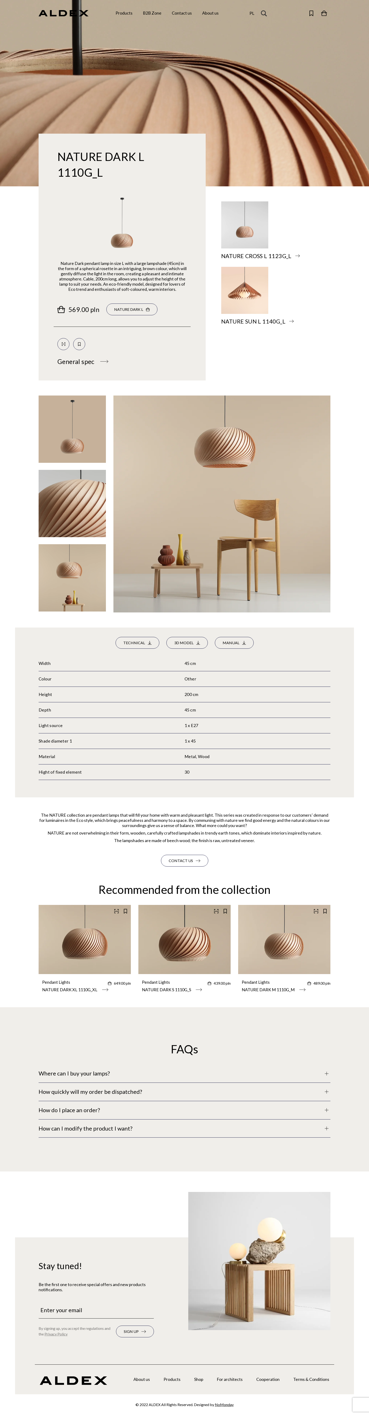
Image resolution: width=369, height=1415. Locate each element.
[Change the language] (252, 13)
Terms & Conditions (311, 1379)
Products (172, 1379)
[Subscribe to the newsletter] (135, 1331)
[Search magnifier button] (265, 13)
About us (141, 1379)
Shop (198, 1379)
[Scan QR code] (63, 344)
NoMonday (224, 1404)
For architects (230, 1379)
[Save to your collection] (79, 344)
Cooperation (268, 1379)
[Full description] (184, 1073)
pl (251, 13)
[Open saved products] (311, 13)
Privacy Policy (56, 1334)
